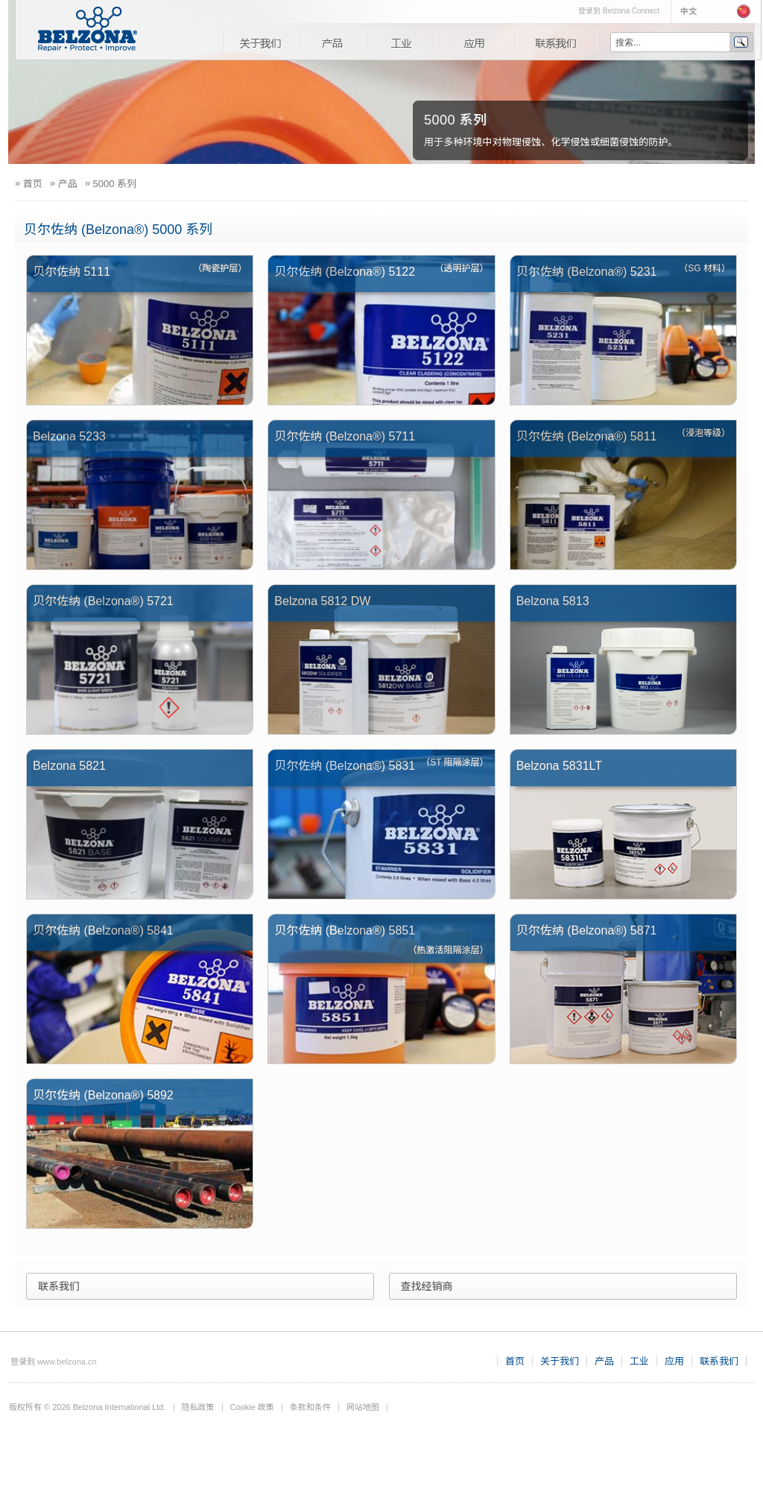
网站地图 (362, 1407)
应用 (475, 42)
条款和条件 (310, 1407)
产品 (332, 42)
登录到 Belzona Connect (618, 11)
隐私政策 (198, 1407)
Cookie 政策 (252, 1407)
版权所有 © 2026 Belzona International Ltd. (87, 1407)
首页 (515, 1361)
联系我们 (556, 42)
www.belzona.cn (67, 1361)
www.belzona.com (87, 29)
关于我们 (260, 42)
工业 (401, 42)
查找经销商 (427, 1286)
